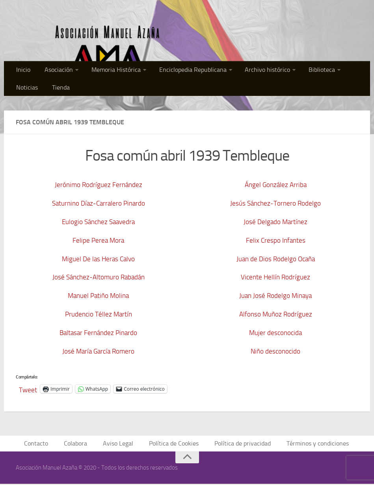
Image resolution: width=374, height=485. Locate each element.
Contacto (44, 444)
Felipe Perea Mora (98, 240)
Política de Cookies (175, 444)
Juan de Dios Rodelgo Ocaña (275, 259)
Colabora (81, 444)
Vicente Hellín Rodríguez (275, 277)
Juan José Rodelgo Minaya (275, 295)
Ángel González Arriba (275, 184)
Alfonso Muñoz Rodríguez (275, 314)
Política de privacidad (241, 444)
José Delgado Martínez (276, 221)
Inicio (22, 71)
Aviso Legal (122, 444)
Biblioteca (303, 71)
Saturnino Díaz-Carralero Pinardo (98, 203)
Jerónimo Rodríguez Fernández (98, 184)
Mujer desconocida (275, 332)
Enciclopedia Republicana (181, 71)
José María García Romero (98, 351)
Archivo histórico (252, 71)
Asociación (53, 71)
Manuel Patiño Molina (98, 295)
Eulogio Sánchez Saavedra (98, 221)
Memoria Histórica (107, 71)
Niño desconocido (275, 351)
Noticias (342, 71)
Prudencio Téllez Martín (98, 314)
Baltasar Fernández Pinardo (98, 332)
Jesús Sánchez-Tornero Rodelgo (275, 203)
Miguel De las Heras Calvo (98, 259)
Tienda (24, 90)
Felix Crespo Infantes (275, 240)
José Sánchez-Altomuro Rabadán (98, 277)
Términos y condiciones (312, 444)
